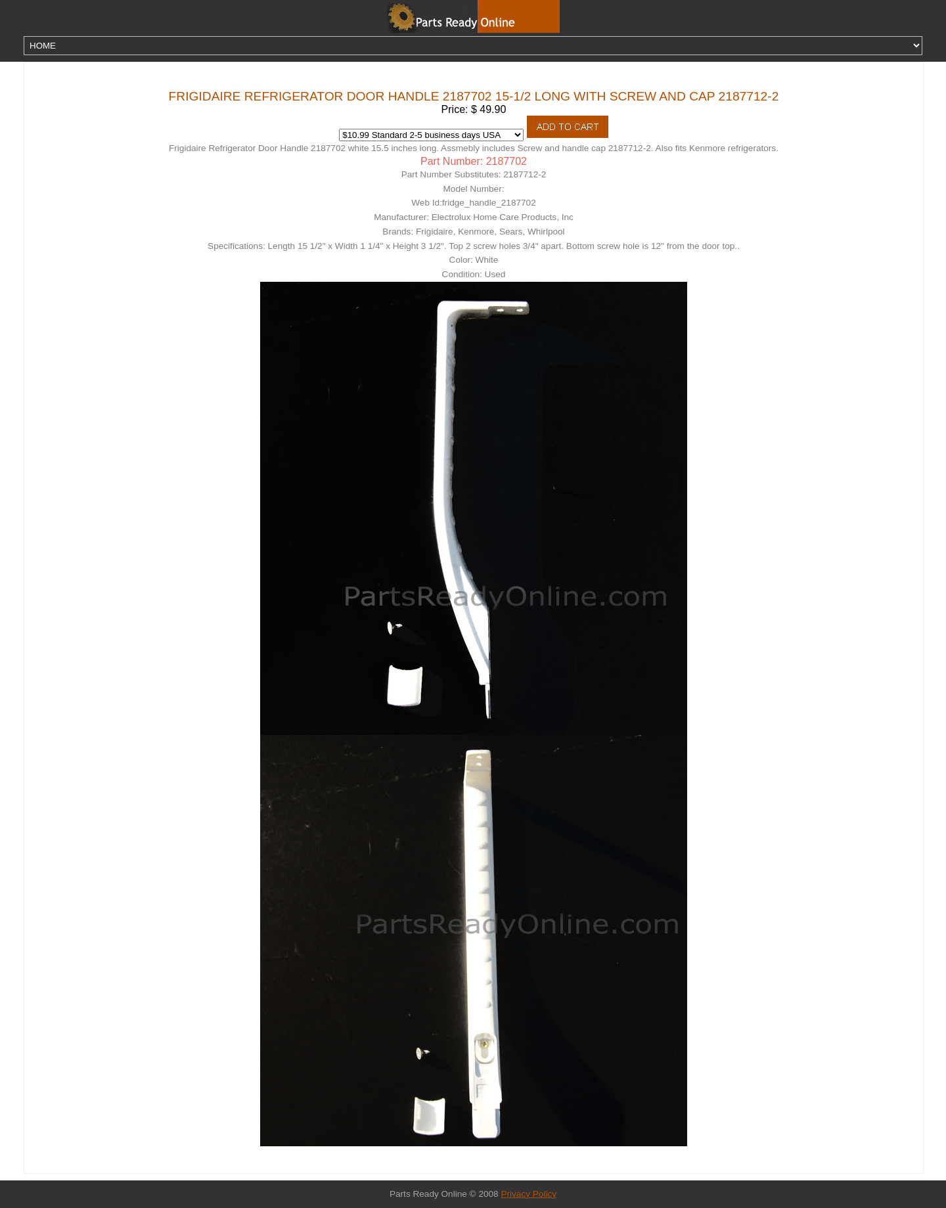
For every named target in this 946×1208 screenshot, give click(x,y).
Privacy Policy (528, 1194)
